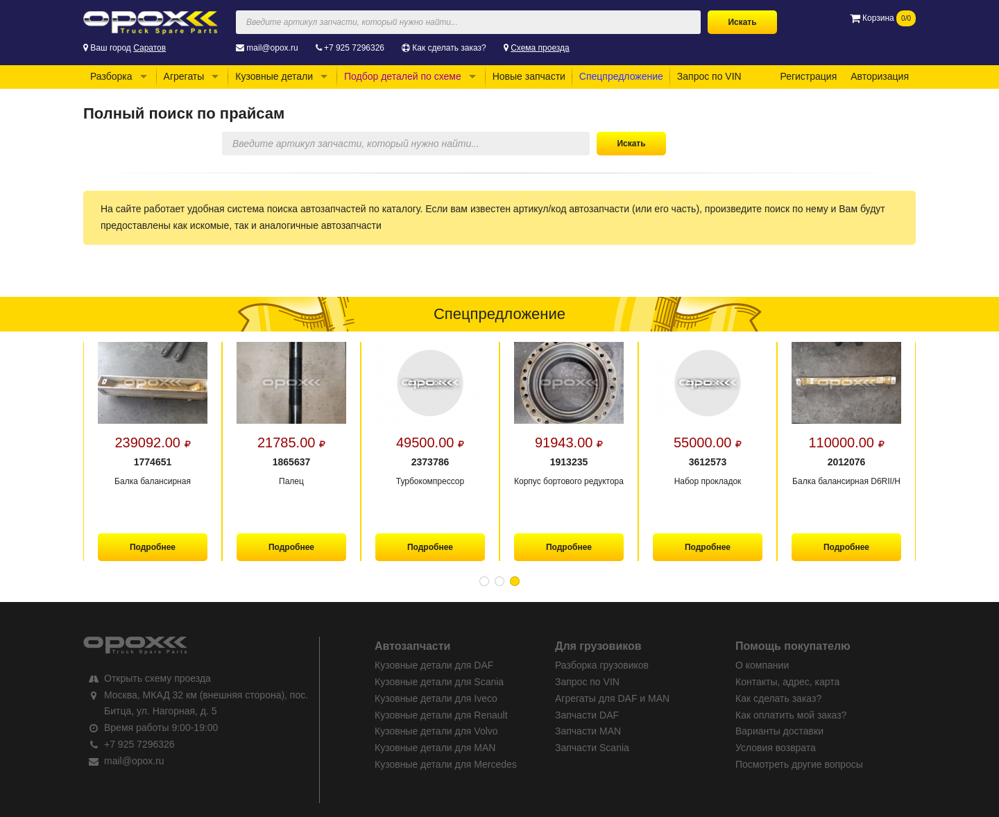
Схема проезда (540, 48)
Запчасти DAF (587, 715)
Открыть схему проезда (157, 678)
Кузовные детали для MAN (435, 747)
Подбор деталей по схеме (402, 76)
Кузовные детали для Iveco (436, 698)
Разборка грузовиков (602, 665)
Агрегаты (184, 76)
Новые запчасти (529, 76)
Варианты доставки (779, 731)
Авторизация (880, 76)
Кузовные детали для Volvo (436, 731)
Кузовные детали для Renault (441, 715)
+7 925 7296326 (354, 48)
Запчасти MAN (588, 731)
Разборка (111, 76)
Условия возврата (775, 747)
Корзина (883, 18)
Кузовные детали (274, 76)
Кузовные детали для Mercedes (446, 764)
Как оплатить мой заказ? (790, 715)
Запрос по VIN (709, 76)
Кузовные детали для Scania (439, 681)
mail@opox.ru (272, 48)
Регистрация (808, 76)
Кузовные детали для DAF (434, 665)
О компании (762, 665)
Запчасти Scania (592, 747)
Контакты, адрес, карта (787, 681)
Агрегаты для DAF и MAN (612, 698)
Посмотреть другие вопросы (799, 764)
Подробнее (153, 547)
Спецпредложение (621, 76)
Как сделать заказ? (449, 48)
